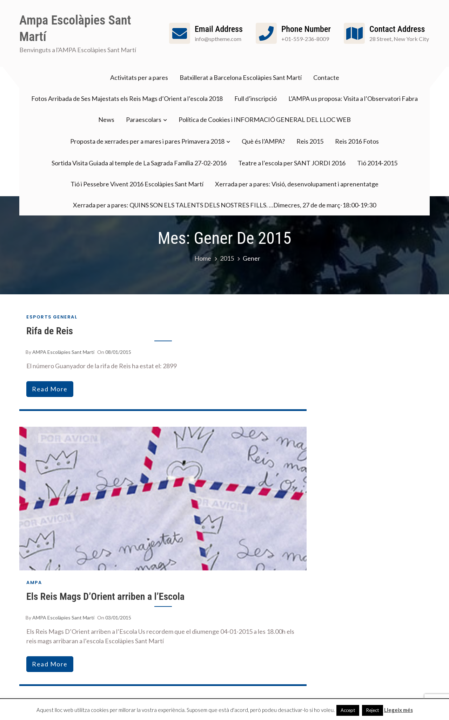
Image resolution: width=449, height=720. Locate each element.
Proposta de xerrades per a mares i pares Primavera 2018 (147, 141)
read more (50, 389)
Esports (39, 317)
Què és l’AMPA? (263, 141)
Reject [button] (372, 710)
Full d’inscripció (255, 98)
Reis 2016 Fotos (357, 141)
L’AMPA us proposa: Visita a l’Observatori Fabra (353, 98)
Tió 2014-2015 (377, 163)
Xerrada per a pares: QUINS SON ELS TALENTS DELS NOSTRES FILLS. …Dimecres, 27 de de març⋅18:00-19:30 (224, 205)
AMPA (34, 582)
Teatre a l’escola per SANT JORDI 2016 (292, 163)
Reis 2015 (309, 141)
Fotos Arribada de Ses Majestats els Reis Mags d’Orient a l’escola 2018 (127, 98)
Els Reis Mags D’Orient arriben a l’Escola (105, 596)
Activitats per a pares (139, 77)
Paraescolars (143, 119)
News (106, 119)
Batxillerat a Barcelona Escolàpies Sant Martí (241, 77)
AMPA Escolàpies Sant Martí (63, 352)
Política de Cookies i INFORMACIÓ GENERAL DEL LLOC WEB (265, 119)
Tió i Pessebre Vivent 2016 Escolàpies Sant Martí (137, 184)
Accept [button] (348, 710)
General (65, 317)
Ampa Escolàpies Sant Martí (75, 28)
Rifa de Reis (49, 331)
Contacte (326, 77)
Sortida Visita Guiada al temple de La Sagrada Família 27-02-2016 (139, 163)
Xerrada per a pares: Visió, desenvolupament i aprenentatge (296, 184)
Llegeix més (398, 710)
